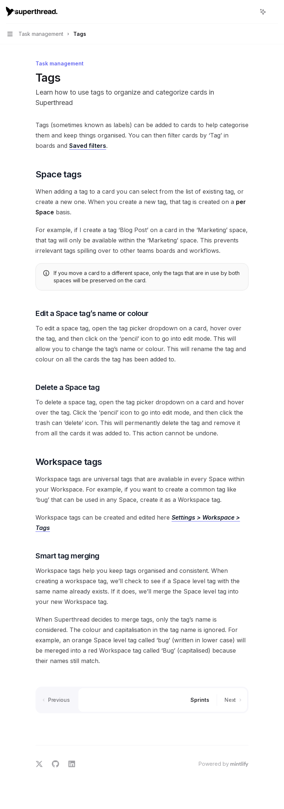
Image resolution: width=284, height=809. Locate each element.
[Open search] (249, 12)
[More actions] (274, 12)
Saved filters (87, 145)
